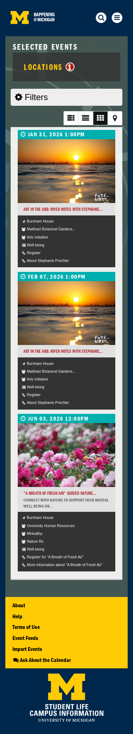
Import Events (27, 648)
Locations (49, 66)
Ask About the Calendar (41, 659)
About (18, 605)
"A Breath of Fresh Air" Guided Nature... (59, 493)
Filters (31, 97)
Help (17, 616)
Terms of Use (26, 626)
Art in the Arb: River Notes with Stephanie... (62, 209)
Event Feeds (25, 637)
